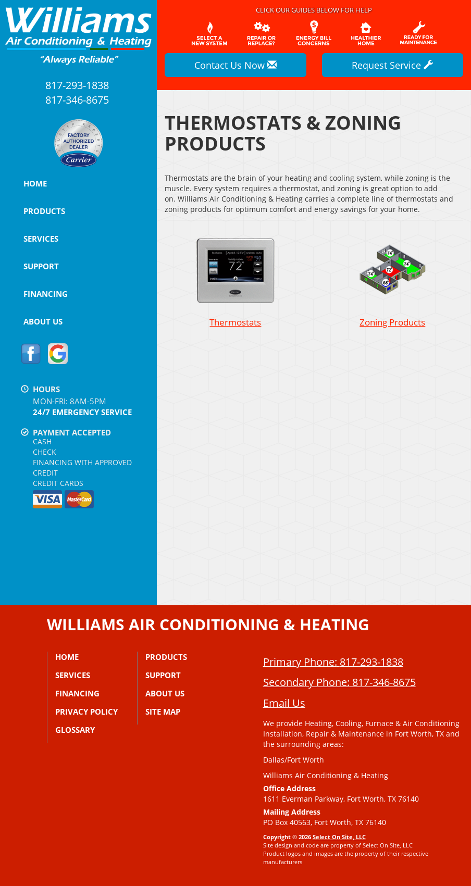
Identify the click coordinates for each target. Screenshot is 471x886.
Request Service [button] (392, 65)
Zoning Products (392, 280)
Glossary (75, 730)
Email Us (284, 703)
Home (35, 183)
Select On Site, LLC (339, 837)
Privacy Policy (86, 711)
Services (40, 238)
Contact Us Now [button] (235, 65)
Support (41, 266)
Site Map (162, 711)
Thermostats (235, 280)
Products (44, 211)
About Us (43, 321)
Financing (45, 294)
